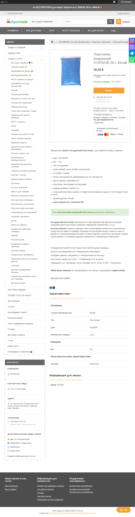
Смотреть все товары (60, 278)
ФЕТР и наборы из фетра (22, 79)
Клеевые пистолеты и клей (22, 134)
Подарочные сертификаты (22, 255)
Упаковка (15, 266)
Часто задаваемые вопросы (20, 323)
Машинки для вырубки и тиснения (21, 165)
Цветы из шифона (19, 225)
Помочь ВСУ (13, 346)
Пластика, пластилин (101, 42)
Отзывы (11, 329)
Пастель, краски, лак (20, 153)
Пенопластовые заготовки (22, 208)
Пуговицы (15, 183)
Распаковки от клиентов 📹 (20, 352)
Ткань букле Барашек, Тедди (23, 111)
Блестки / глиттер (18, 175)
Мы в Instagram (11, 486)
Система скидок (44, 496)
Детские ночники (18, 283)
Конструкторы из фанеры (22, 200)
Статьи (11, 307)
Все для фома (33, 31)
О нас (10, 340)
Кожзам (14, 90)
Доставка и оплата (16, 335)
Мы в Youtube (10, 489)
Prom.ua (79, 511)
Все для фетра (96, 31)
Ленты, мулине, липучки (21, 138)
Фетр (52, 31)
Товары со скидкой (16, 47)
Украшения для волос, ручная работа (24, 260)
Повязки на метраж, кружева (23, 171)
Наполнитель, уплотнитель (22, 204)
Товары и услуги (15, 59)
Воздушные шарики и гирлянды (20, 245)
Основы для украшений (21, 103)
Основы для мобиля (20, 94)
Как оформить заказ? (17, 312)
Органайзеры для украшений (24, 212)
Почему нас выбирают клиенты (50, 486)
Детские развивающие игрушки (20, 271)
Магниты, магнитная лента (22, 196)
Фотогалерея (14, 301)
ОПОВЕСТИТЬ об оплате (19, 295)
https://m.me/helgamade (20, 439)
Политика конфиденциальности (83, 513)
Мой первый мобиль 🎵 (21, 75)
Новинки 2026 (14, 53)
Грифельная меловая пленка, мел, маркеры (24, 277)
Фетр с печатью (71, 31)
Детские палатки (18, 251)
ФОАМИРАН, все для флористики (74, 42)
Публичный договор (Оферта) (50, 500)
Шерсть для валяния (20, 192)
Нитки (13, 126)
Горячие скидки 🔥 (19, 67)
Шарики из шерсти (19, 143)
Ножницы (15, 130)
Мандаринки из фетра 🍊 (22, 71)
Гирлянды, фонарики (20, 216)
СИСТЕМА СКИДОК (17, 290)
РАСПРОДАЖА (17, 240)
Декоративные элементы (21, 179)
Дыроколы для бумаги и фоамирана (21, 148)
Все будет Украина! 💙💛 (22, 63)
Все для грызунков (19, 187)
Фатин (14, 221)
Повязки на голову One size (23, 99)
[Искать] (110, 21)
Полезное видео (15, 318)
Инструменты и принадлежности (18, 159)
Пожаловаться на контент (59, 513)
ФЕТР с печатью (18, 122)
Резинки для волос (19, 107)
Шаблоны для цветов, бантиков (20, 116)
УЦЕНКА (14, 236)
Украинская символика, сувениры (21, 230)
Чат (123, 510)
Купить (109, 90)
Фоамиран (12, 31)
